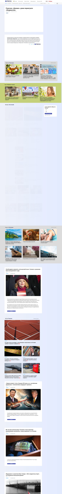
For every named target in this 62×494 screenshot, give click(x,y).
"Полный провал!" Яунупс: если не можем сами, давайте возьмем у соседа (30, 247)
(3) (26, 248)
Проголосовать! (48, 95)
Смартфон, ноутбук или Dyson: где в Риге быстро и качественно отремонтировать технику (12, 175)
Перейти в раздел (53, 62)
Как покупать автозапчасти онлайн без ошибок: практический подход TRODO (48, 175)
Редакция (41, 3)
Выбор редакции (33, 1)
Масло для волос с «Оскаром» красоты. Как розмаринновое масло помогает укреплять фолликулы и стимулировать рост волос (47, 81)
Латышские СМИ (39, 1)
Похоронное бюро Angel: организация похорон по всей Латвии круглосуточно (31, 67)
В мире (15, 1)
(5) (19, 240)
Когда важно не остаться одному (30, 174)
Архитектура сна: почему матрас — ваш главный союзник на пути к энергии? (12, 80)
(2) (19, 256)
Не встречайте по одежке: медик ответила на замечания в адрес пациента (30, 255)
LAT (6, 3)
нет (46, 93)
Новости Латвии (26, 1)
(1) (10, 248)
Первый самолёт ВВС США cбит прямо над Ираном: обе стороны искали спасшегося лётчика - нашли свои (13, 255)
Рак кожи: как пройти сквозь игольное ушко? (47, 168)
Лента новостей (20, 1)
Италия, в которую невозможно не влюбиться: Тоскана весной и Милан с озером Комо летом (13, 168)
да (46, 91)
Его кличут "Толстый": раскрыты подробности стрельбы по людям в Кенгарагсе (12, 247)
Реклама (44, 3)
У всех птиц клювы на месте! (29, 167)
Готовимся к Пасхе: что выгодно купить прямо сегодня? (12, 67)
